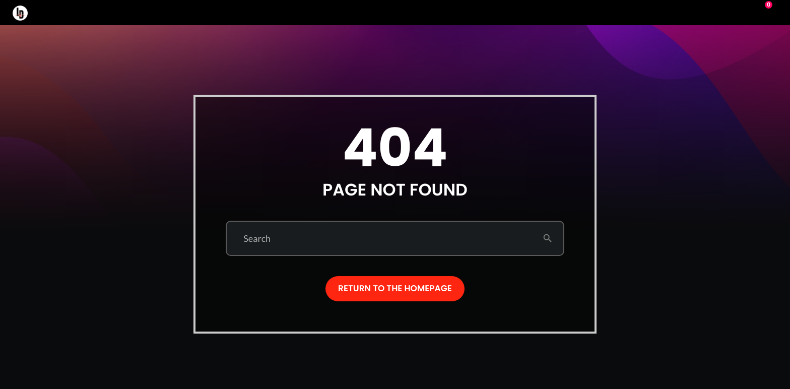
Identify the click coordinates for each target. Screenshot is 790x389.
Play (723, 13)
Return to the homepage (395, 288)
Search (257, 238)
